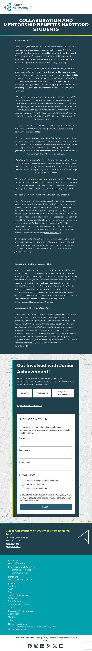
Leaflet (64, 522)
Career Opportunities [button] (18, 604)
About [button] (11, 583)
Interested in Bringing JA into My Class (41, 481)
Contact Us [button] (12, 544)
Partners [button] (13, 577)
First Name (25, 450)
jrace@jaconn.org (23, 251)
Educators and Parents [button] (21, 567)
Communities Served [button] (18, 595)
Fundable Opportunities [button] (20, 579)
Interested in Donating (34, 484)
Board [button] (11, 592)
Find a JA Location (17, 629)
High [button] (10, 620)
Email (22, 438)
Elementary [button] (14, 614)
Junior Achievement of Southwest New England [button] (32, 626)
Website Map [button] (68, 638)
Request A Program (63, 393)
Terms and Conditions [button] (24, 638)
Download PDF (22, 346)
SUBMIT (46, 507)
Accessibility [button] (55, 638)
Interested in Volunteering (35, 488)
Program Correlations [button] (18, 573)
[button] (30, 646)
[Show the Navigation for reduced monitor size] (86, 7)
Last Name (25, 463)
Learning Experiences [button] (20, 611)
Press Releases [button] (15, 601)
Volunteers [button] (14, 560)
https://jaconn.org (52, 233)
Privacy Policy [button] (42, 638)
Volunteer (42, 393)
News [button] (10, 607)
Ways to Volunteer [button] (17, 563)
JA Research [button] (14, 598)
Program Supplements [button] (19, 570)
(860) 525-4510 (13, 546)
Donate (24, 393)
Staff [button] (10, 589)
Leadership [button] (13, 586)
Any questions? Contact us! (29, 405)
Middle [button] (11, 617)
